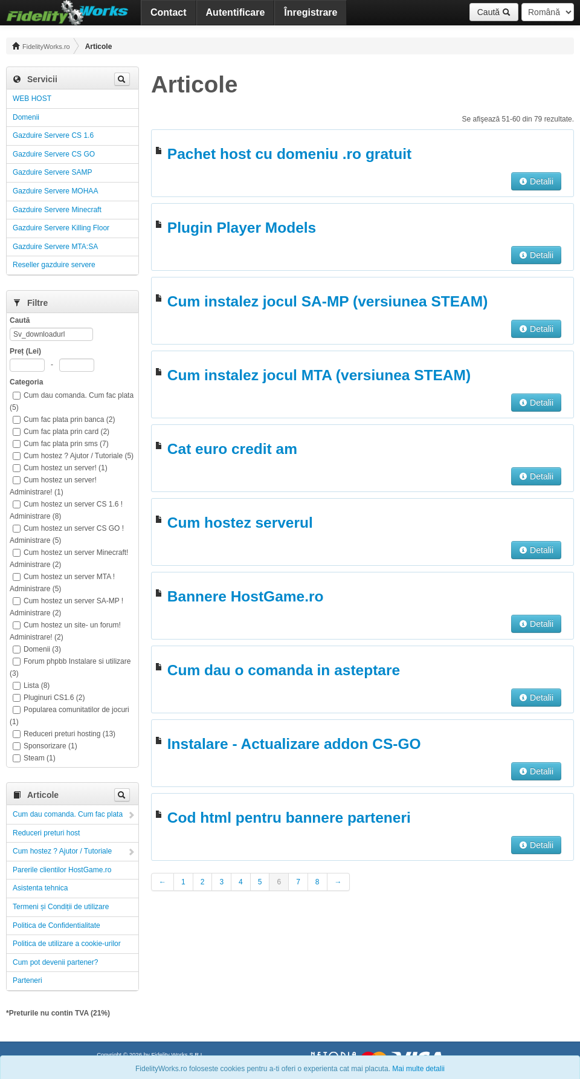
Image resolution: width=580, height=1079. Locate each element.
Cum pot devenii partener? (55, 962)
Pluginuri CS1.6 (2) (49, 697)
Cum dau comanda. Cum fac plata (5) (72, 401)
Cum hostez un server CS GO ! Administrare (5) (67, 534)
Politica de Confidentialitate (56, 925)
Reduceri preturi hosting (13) (64, 734)
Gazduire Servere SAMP (52, 172)
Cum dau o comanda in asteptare (283, 670)
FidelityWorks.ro (41, 46)
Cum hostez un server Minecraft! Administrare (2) (69, 558)
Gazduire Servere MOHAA (55, 191)
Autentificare (235, 12)
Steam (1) (34, 758)
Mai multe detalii (418, 1068)
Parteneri (27, 980)
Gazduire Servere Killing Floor (61, 228)
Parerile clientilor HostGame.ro (62, 870)
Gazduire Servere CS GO (54, 154)
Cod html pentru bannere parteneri (289, 817)
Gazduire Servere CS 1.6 (53, 135)
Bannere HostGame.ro (245, 596)
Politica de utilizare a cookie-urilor (67, 943)
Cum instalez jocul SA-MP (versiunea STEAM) (327, 301)
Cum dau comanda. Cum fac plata (68, 814)
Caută (494, 12)
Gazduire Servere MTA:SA (55, 246)
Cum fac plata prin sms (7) (61, 443)
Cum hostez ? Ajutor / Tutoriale (62, 851)
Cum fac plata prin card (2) (61, 431)
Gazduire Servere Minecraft (57, 210)
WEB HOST (32, 98)
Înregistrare (310, 12)
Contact (168, 12)
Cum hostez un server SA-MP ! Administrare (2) (66, 607)
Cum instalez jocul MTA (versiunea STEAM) (319, 375)
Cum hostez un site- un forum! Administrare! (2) (65, 631)
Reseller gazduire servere (54, 265)
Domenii (26, 117)
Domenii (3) (37, 649)
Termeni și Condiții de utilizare (61, 906)
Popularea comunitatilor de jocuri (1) (69, 715)
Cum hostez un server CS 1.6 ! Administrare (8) (66, 510)
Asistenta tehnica (40, 888)
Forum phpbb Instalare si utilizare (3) (70, 667)
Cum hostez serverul (240, 522)
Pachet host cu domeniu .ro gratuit (289, 154)
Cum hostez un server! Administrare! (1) (53, 486)
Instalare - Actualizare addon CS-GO (294, 744)
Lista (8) (31, 685)
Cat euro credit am (232, 449)
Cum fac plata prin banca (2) (64, 419)
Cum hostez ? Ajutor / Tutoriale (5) (73, 456)
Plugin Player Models (241, 227)
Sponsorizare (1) (45, 746)
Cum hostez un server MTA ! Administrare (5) (62, 582)
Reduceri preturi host (46, 833)
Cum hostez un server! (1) (60, 468)
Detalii (536, 181)
